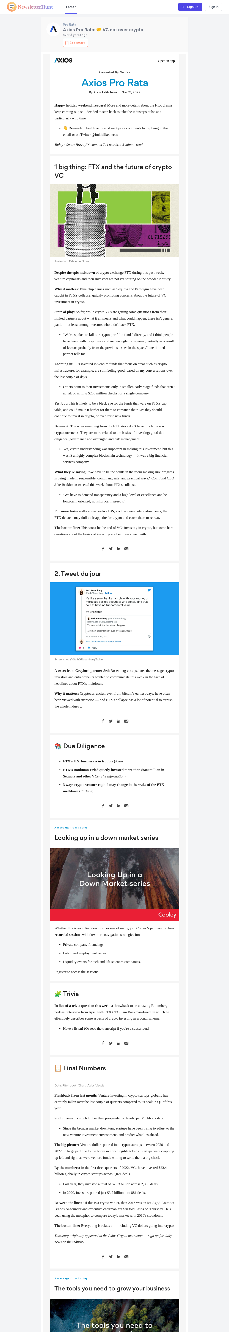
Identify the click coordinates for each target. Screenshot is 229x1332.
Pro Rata (69, 24)
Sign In (213, 7)
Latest (71, 7)
